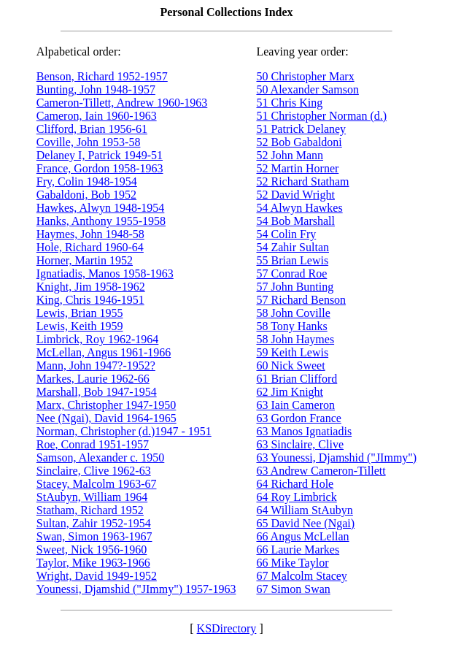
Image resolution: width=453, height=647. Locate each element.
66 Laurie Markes (297, 549)
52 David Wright (295, 194)
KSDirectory (227, 628)
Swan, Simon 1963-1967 (94, 536)
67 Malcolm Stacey (301, 576)
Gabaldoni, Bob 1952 (86, 194)
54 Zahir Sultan (292, 247)
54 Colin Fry (286, 234)
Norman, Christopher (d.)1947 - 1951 (124, 431)
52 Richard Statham (302, 181)
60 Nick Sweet (290, 365)
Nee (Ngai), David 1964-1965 (106, 418)
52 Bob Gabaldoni (298, 142)
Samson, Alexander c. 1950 (100, 457)
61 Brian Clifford (296, 378)
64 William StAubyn (304, 510)
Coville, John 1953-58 (88, 142)
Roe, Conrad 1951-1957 (92, 444)
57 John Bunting (294, 286)
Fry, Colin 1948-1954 (86, 181)
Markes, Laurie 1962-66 (93, 378)
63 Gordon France (298, 418)
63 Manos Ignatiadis (304, 431)
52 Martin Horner (297, 168)
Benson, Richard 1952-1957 (102, 76)
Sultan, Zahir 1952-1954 (93, 523)
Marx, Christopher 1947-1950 (106, 405)
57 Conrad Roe (291, 273)
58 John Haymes (295, 339)
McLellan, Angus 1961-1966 (103, 352)
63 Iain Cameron (295, 405)
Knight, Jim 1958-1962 (90, 286)
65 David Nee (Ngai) (305, 523)
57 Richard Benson (301, 300)
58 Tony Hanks (291, 326)
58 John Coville (293, 313)
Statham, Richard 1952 (90, 510)
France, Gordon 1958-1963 (99, 168)
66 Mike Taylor (292, 562)
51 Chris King (289, 102)
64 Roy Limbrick (296, 497)
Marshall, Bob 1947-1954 (96, 392)
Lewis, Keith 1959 (79, 326)
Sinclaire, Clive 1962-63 (93, 470)
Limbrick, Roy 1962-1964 (97, 339)
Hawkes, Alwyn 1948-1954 (100, 208)
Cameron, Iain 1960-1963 (96, 116)
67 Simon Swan (293, 589)
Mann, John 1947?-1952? (95, 365)
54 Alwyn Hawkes (299, 208)
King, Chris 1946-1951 (90, 300)
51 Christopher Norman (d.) (321, 116)
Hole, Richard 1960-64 (90, 247)
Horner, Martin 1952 (84, 260)
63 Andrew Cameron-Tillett (320, 470)
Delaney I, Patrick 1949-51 (99, 155)
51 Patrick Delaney (301, 129)
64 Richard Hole (294, 484)
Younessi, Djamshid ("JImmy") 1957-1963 (136, 589)
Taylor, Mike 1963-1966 (93, 562)
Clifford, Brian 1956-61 (91, 129)
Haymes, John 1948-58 (90, 234)
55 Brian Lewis (292, 260)
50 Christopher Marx (305, 76)
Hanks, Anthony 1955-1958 (101, 221)
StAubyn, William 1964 (91, 497)
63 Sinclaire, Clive (300, 444)
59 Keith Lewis (292, 352)
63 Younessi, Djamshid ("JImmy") (336, 457)
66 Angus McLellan (302, 536)
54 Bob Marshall (295, 221)
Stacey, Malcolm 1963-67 (96, 484)
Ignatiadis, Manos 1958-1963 (105, 273)
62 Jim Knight (289, 392)
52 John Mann (289, 155)
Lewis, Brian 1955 (79, 313)
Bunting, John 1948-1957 (95, 89)
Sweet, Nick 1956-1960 (91, 549)
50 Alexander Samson (307, 89)
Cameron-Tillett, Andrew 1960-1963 (122, 102)
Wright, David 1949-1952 (96, 576)
